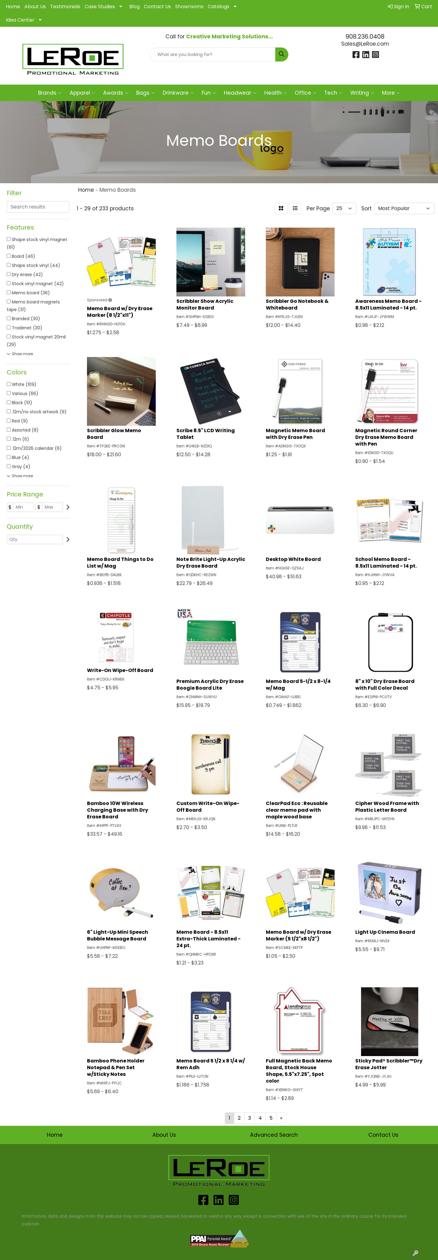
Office (305, 92)
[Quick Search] (213, 54)
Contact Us (157, 6)
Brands (50, 92)
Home (13, 6)
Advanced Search (274, 1135)
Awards (115, 92)
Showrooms (189, 6)
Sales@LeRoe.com (365, 43)
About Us (35, 6)
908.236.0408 (365, 36)
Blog (134, 6)
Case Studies (100, 6)
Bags (145, 92)
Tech (333, 92)
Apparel (82, 92)
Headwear (240, 92)
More (391, 92)
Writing (362, 92)
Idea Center (20, 19)
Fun (209, 92)
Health (275, 92)
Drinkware (178, 92)
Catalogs (218, 6)
